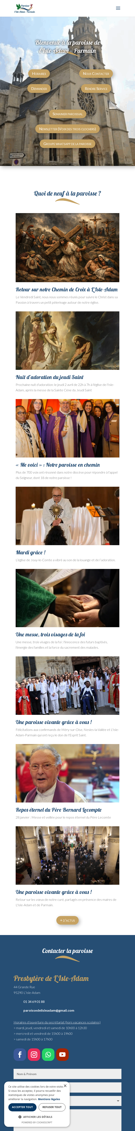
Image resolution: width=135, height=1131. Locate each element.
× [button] (126, 1094)
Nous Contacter (96, 73)
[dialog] (67, 1108)
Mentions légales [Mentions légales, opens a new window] (96, 1099)
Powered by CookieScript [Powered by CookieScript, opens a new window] (67, 1122)
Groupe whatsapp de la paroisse (67, 143)
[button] (67, 1117)
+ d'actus (67, 920)
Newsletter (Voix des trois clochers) (67, 128)
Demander (39, 88)
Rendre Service (96, 88)
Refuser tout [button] (97, 1107)
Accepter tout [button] (37, 1107)
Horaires (39, 73)
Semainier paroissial (68, 113)
